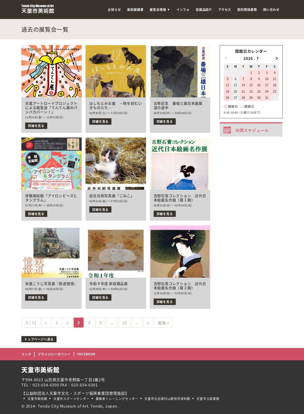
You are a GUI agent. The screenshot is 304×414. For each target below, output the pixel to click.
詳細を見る (36, 125)
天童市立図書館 (207, 398)
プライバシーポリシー (54, 354)
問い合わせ (271, 9)
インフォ (183, 9)
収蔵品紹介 (204, 9)
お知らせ (114, 9)
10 (124, 322)
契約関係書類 (247, 9)
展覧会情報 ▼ (160, 9)
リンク (26, 354)
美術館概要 (135, 9)
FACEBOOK (86, 354)
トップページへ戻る (39, 339)
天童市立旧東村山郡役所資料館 (167, 398)
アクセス (224, 9)
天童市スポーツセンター (71, 398)
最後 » (163, 322)
